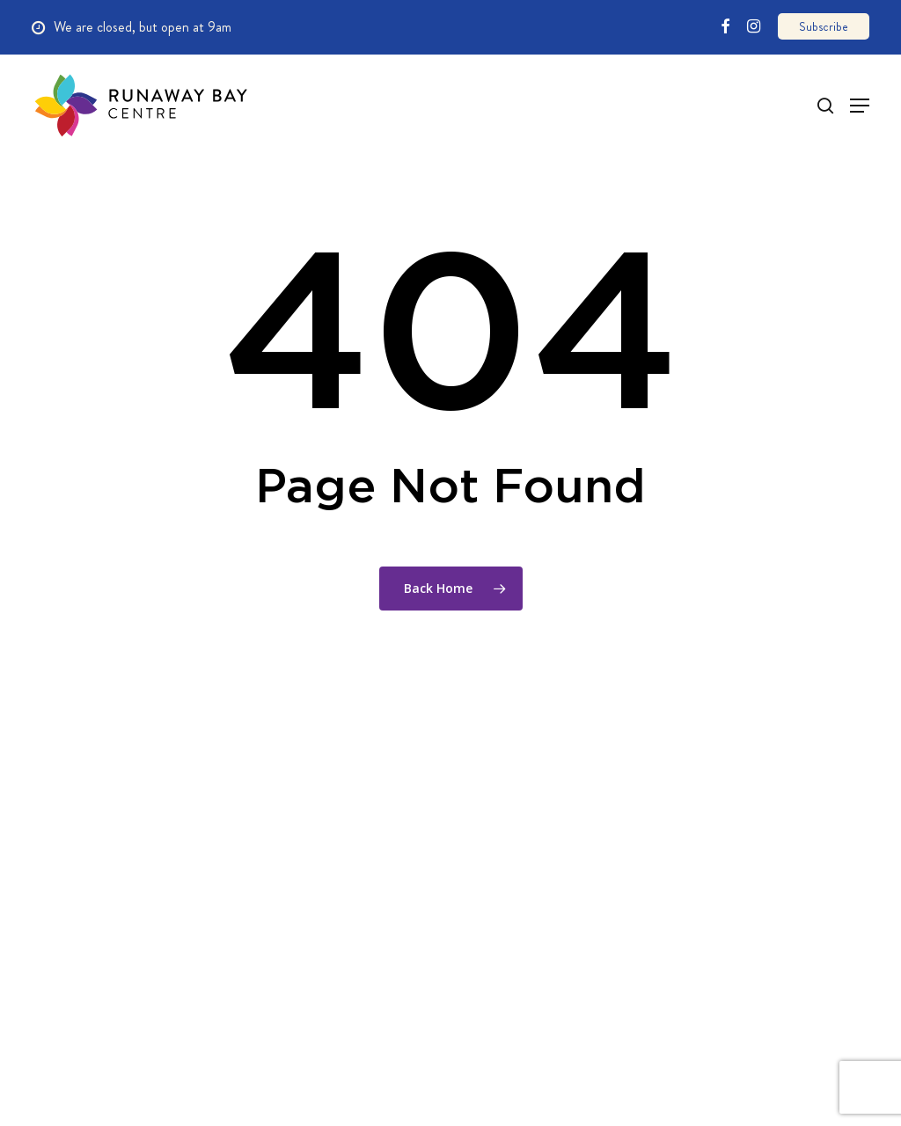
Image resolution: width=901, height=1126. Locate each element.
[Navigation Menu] (849, 105)
